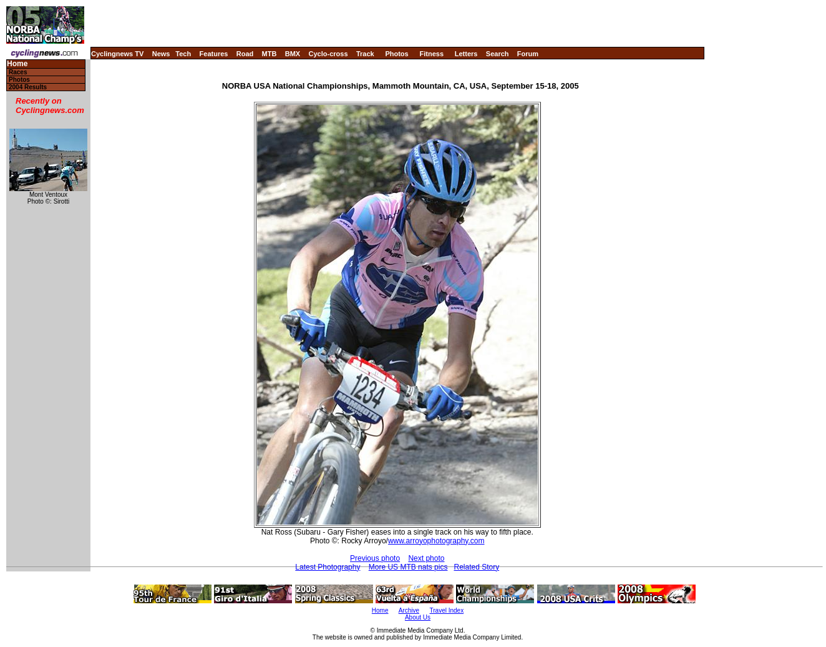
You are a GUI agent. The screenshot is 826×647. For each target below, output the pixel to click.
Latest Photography (327, 567)
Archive (409, 610)
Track (365, 53)
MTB (269, 53)
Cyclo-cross (328, 53)
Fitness (431, 53)
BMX (292, 53)
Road (245, 53)
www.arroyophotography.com (436, 540)
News (161, 53)
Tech (183, 53)
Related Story (476, 567)
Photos (396, 53)
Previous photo (375, 558)
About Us (417, 617)
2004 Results (28, 87)
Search (497, 53)
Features (214, 53)
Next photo (426, 558)
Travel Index (447, 610)
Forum (527, 53)
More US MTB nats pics (408, 567)
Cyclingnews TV (117, 53)
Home (17, 64)
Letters (466, 53)
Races (18, 72)
